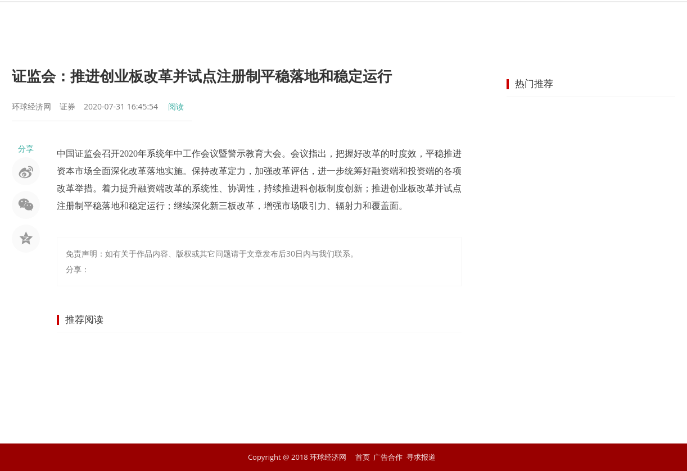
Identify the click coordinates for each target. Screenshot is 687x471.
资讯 (213, 19)
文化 (537, 19)
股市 (254, 19)
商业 (335, 19)
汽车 (456, 19)
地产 (415, 19)
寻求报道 (421, 457)
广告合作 (388, 457)
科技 (496, 19)
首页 (173, 19)
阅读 (176, 106)
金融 (294, 19)
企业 (375, 19)
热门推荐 (534, 83)
